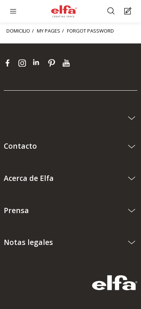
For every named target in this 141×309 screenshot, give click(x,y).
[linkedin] (38, 63)
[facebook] (9, 63)
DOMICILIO (18, 30)
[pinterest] (53, 63)
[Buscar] (112, 11)
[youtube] (67, 63)
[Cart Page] (128, 11)
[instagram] (23, 63)
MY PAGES (48, 30)
